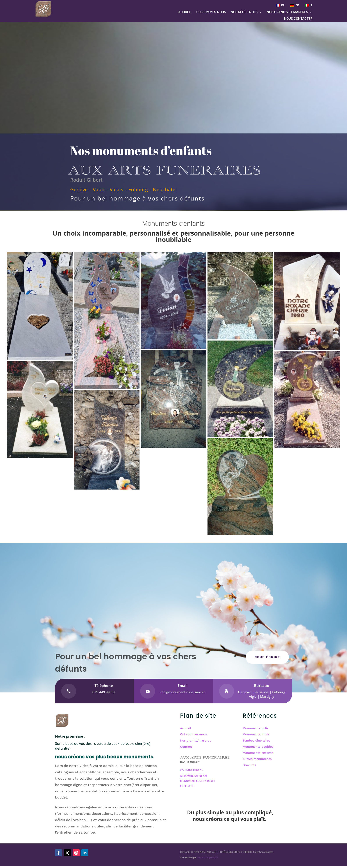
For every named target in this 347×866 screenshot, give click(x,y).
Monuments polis (255, 728)
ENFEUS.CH (187, 786)
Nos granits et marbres (287, 12)
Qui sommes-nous (211, 12)
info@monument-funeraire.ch (182, 692)
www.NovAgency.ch (207, 857)
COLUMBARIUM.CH (192, 770)
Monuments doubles (258, 746)
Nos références (244, 12)
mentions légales (263, 852)
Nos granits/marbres (195, 740)
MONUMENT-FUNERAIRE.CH (197, 781)
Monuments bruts (256, 734)
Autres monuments (257, 759)
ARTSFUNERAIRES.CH (193, 775)
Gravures (249, 765)
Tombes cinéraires (256, 740)
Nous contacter (298, 19)
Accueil (184, 12)
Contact (186, 746)
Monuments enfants (258, 752)
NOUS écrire (267, 657)
